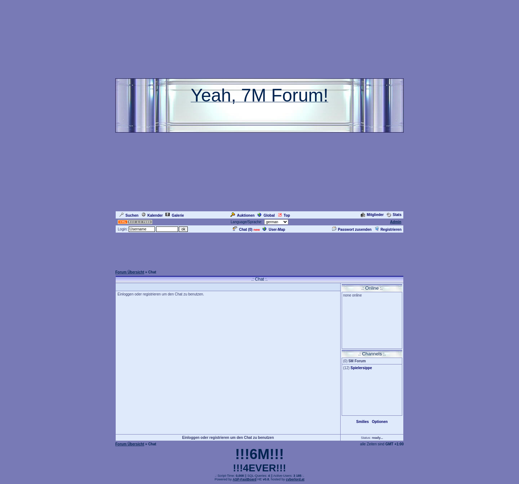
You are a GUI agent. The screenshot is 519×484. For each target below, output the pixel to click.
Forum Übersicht (129, 272)
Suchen (128, 215)
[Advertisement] (259, 250)
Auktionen (242, 215)
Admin (395, 222)
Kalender (152, 215)
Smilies (362, 422)
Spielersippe (361, 368)
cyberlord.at (295, 479)
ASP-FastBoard (244, 479)
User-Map (273, 230)
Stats (394, 215)
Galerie (174, 215)
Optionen (380, 422)
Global (266, 215)
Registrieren (388, 230)
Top (284, 215)
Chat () (242, 230)
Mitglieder (372, 215)
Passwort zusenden (352, 230)
